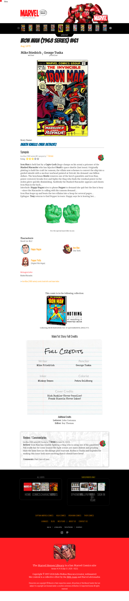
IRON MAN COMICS (75, 522)
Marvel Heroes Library (51, 572)
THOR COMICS (89, 522)
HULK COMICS (61, 522)
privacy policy (58, 533)
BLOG (53, 527)
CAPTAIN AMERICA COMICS (44, 522)
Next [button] (110, 28)
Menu (6, 1)
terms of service (69, 533)
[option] (24, 27)
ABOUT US (72, 527)
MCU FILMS (61, 527)
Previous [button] (18, 28)
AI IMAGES (44, 527)
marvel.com (79, 533)
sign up (49, 533)
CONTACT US (83, 527)
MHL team (72, 584)
